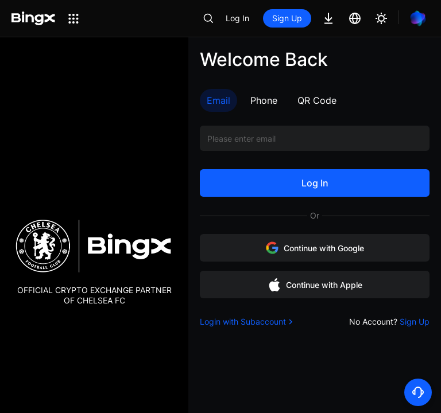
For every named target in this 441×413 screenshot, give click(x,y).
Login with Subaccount (247, 321)
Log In (237, 18)
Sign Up (287, 18)
